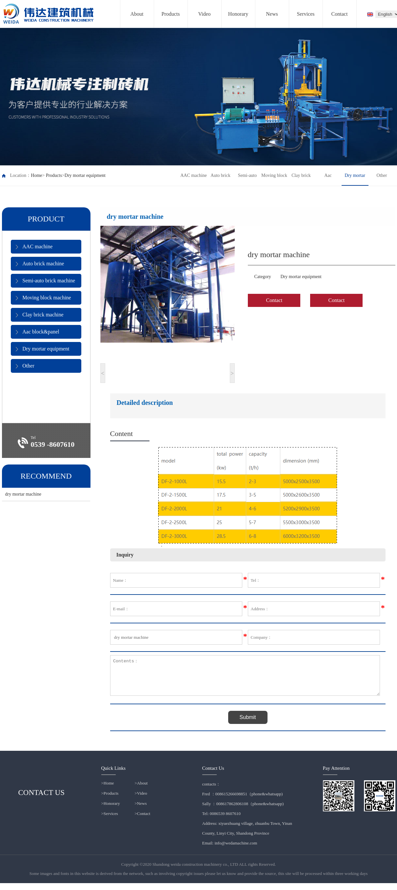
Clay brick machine (39, 315)
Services (305, 14)
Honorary (238, 14)
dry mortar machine (23, 494)
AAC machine (34, 247)
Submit (248, 724)
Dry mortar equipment (85, 175)
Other (25, 366)
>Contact (142, 820)
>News (141, 810)
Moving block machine (43, 298)
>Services (109, 820)
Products (171, 14)
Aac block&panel (37, 332)
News (272, 14)
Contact (339, 14)
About (137, 14)
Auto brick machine (40, 264)
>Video (141, 800)
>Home (107, 789)
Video (204, 14)
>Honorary (110, 810)
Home (36, 175)
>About (141, 789)
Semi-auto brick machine (45, 281)
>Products (110, 800)
